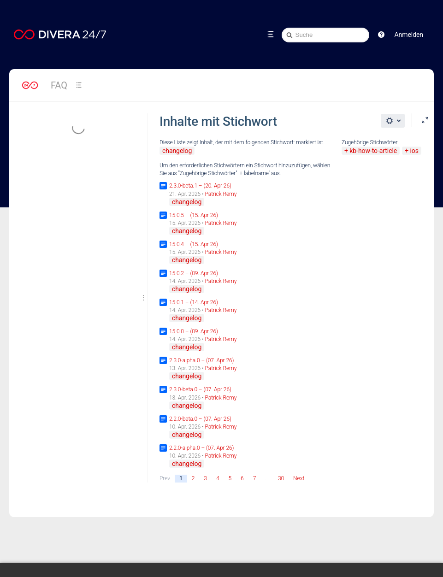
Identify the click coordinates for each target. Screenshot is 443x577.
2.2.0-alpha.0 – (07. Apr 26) (201, 448)
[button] (381, 34)
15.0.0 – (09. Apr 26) (193, 331)
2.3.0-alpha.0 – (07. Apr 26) (201, 360)
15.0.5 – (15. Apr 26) (193, 215)
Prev (164, 478)
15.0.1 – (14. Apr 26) (193, 302)
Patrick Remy (221, 194)
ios (414, 150)
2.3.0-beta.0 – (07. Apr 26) (200, 389)
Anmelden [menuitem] (409, 34)
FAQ (59, 85)
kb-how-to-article (373, 150)
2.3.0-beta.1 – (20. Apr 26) (200, 186)
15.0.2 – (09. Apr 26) (193, 273)
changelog (177, 150)
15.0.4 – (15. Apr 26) (193, 244)
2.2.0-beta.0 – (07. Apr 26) (200, 419)
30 (281, 478)
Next (298, 478)
